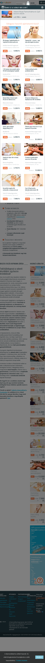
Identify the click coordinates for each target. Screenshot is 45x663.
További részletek (21, 660)
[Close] (42, 7)
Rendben (39, 657)
